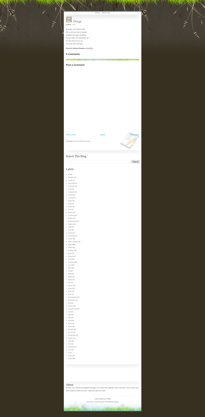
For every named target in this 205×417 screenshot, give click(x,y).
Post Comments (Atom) (82, 141)
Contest (70, 195)
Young (70, 355)
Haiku (70, 244)
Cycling (70, 198)
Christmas (71, 186)
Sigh (69, 314)
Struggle (71, 329)
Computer (71, 192)
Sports (70, 326)
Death (70, 206)
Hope (70, 253)
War (69, 344)
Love (74, 24)
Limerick (71, 262)
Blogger (116, 402)
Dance (70, 200)
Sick (69, 312)
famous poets (72, 221)
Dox (69, 209)
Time (70, 341)
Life (69, 259)
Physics (70, 285)
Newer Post (71, 135)
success (70, 332)
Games (70, 238)
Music (70, 276)
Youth (70, 358)
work (70, 350)
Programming (72, 297)
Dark (69, 203)
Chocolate (71, 183)
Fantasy (70, 224)
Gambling (71, 236)
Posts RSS (90, 402)
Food (70, 227)
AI (69, 174)
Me (69, 271)
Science (70, 306)
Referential (71, 300)
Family (70, 218)
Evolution (71, 215)
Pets (69, 282)
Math (70, 268)
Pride (70, 294)
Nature (70, 279)
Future (70, 233)
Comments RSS (100, 402)
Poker (70, 291)
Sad (69, 303)
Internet (70, 256)
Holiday (70, 250)
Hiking (70, 247)
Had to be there (73, 241)
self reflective (72, 309)
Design (77, 21)
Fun (69, 230)
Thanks (70, 338)
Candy (70, 180)
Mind (70, 274)
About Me (106, 13)
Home (97, 13)
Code (70, 189)
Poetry (70, 288)
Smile (70, 323)
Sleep (70, 320)
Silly (69, 317)
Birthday (71, 177)
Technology (72, 335)
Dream (70, 212)
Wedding (71, 347)
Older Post (134, 135)
